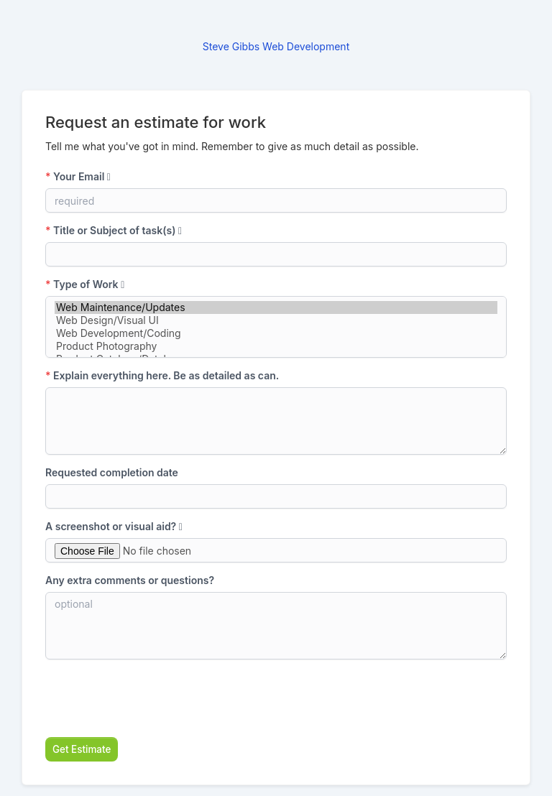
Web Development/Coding (276, 333)
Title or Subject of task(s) (113, 230)
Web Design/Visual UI (276, 320)
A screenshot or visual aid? (114, 526)
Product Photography (276, 346)
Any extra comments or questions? (129, 580)
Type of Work (84, 284)
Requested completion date (111, 472)
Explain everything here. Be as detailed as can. (162, 375)
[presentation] (154, 698)
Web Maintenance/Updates (276, 307)
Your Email (78, 176)
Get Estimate (81, 749)
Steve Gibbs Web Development (276, 46)
